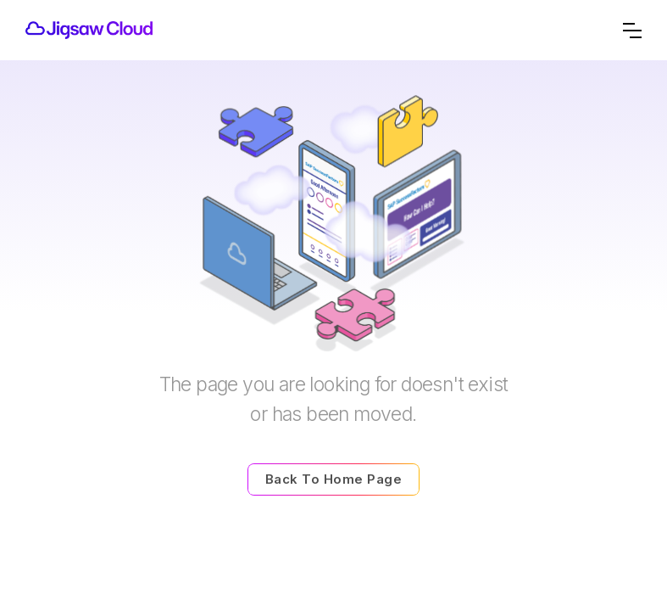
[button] (632, 30)
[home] (89, 30)
